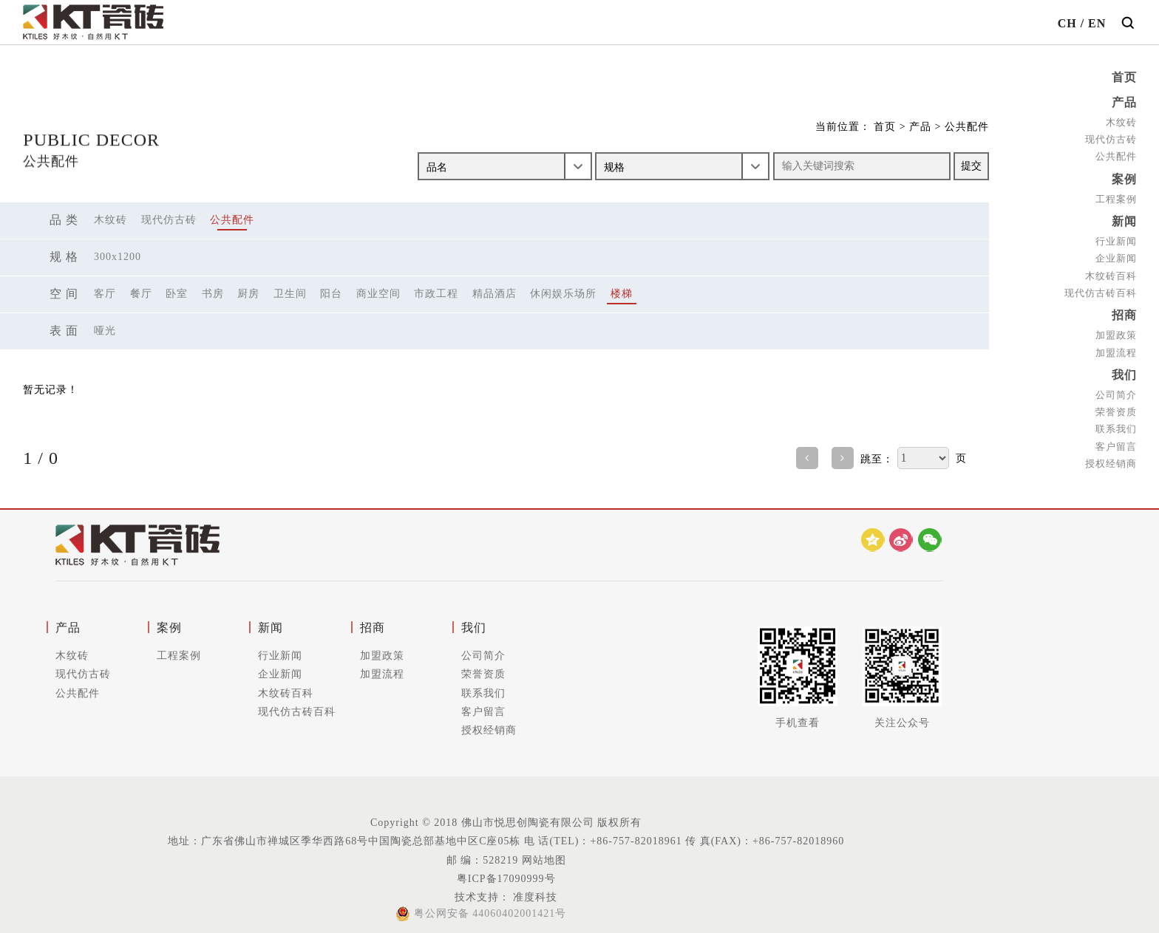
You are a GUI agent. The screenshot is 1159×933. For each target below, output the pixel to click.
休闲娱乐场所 (563, 293)
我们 (1124, 369)
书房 (213, 293)
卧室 (177, 293)
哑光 (105, 330)
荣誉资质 (1116, 405)
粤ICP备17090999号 (506, 878)
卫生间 (290, 293)
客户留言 (1116, 439)
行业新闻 (1116, 237)
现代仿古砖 (1111, 137)
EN (1097, 23)
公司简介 (1116, 388)
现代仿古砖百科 (1100, 288)
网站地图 (544, 860)
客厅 (105, 293)
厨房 (248, 293)
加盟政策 (1116, 330)
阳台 (331, 293)
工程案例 (1116, 196)
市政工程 (436, 293)
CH (1067, 23)
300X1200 (117, 256)
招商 (1124, 311)
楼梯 (622, 293)
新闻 (1124, 218)
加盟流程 (1116, 347)
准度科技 (534, 897)
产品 (1124, 101)
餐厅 (141, 293)
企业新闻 (1116, 254)
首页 (1124, 77)
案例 (1124, 177)
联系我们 (1116, 422)
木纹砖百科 (1111, 271)
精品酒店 (494, 293)
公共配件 (1116, 154)
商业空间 (378, 293)
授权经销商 (1111, 456)
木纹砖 (1121, 120)
